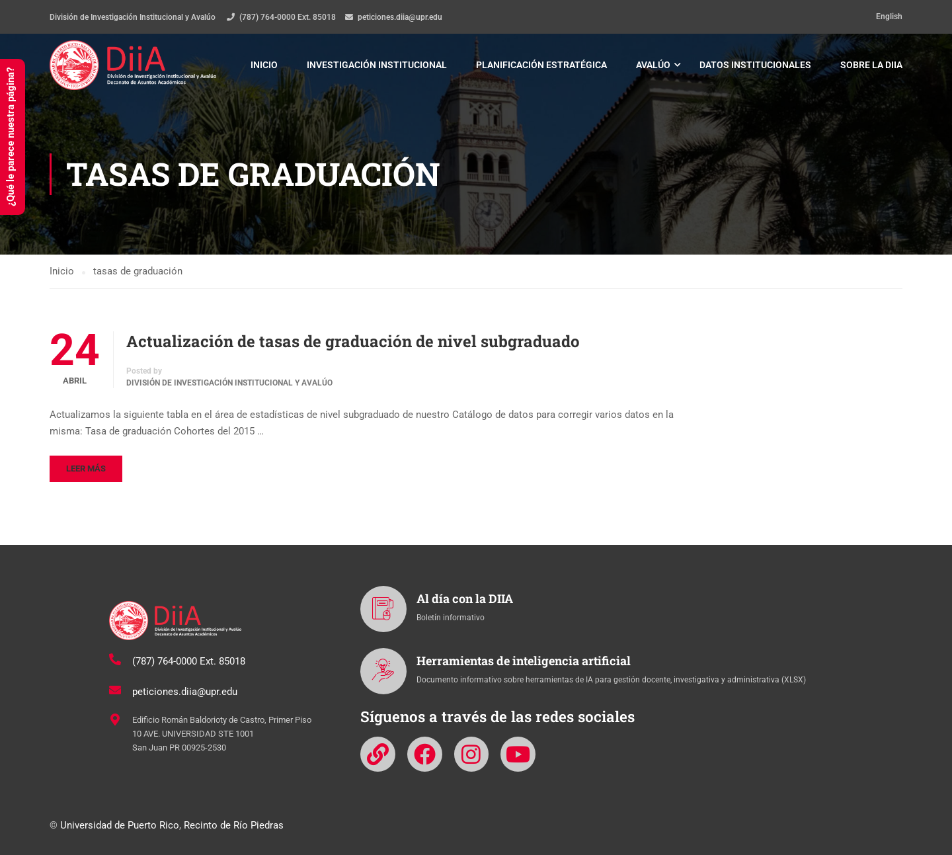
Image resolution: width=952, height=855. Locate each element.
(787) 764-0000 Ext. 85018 (287, 17)
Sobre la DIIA (871, 65)
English (889, 16)
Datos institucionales (755, 65)
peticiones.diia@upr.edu (400, 17)
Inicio (264, 65)
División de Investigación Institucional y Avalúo (229, 386)
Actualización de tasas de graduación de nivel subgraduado (353, 343)
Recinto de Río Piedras (234, 825)
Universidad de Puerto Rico (119, 825)
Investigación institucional (377, 65)
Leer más (86, 471)
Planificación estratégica (541, 65)
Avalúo (653, 65)
